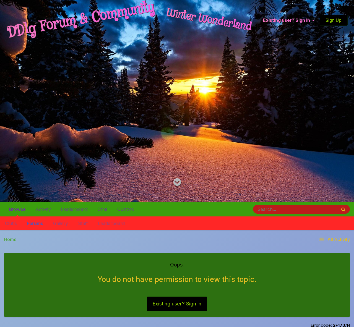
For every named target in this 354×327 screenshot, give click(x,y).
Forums (35, 223)
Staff (83, 223)
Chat (102, 209)
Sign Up (334, 20)
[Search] (280, 209)
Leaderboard (111, 223)
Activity (43, 209)
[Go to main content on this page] (177, 182)
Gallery (60, 223)
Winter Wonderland (209, 20)
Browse (17, 211)
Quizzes (125, 209)
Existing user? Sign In (288, 20)
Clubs (11, 223)
